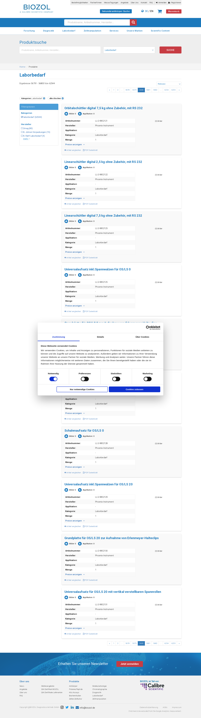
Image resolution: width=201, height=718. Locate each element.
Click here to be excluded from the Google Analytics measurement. (155, 711)
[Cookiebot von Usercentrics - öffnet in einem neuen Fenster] (148, 328)
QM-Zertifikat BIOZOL (50, 689)
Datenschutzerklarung (149, 707)
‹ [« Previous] (109, 90)
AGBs (165, 707)
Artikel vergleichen (72, 150)
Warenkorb (173, 11)
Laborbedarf (68, 31)
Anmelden (161, 3)
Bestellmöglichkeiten (80, 3)
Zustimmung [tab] (58, 337)
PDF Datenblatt (90, 150)
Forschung (29, 31)
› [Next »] (179, 90)
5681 (148, 90)
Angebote (124, 3)
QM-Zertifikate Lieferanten (51, 692)
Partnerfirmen (96, 3)
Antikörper (73, 686)
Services (114, 31)
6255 (173, 90)
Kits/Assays (74, 692)
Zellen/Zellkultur (75, 699)
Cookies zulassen (134, 389)
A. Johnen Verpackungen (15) (35, 132)
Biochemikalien (75, 696)
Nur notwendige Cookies (82, 389)
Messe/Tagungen (111, 3)
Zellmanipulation (92, 31)
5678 (127, 90)
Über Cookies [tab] (142, 337)
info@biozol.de (85, 707)
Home (22, 67)
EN (151, 11)
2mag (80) (27, 128)
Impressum (176, 707)
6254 (166, 90)
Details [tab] (100, 337)
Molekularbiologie (99, 686)
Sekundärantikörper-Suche (116, 11)
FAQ (151, 3)
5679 (134, 90)
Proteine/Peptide (75, 689)
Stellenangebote (47, 686)
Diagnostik (48, 31)
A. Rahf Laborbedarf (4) (33, 136)
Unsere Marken (135, 31)
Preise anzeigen (75, 144)
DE (146, 11)
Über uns (135, 3)
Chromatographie (99, 689)
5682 (155, 90)
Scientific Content (160, 31)
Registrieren (174, 3)
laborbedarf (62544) (31, 117)
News (22, 686)
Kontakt (144, 3)
